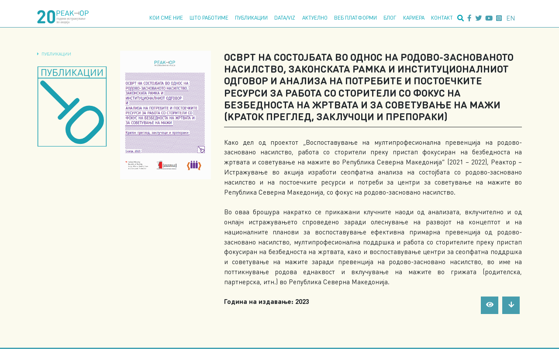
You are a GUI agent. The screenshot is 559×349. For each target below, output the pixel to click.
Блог (390, 17)
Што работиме (209, 17)
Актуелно (315, 17)
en (510, 18)
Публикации (251, 17)
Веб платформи (355, 17)
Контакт (442, 17)
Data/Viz (284, 17)
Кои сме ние (166, 17)
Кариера (413, 17)
